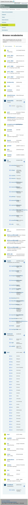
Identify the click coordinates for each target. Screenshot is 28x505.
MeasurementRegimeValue (13, 292)
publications (10, 459)
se (11, 421)
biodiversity (10, 82)
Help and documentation (7, 12)
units (12, 224)
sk (11, 427)
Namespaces (5, 30)
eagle (12, 342)
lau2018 (9, 438)
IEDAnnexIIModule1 (11, 235)
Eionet (7, 9)
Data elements (5, 19)
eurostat (9, 129)
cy (11, 364)
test (8, 470)
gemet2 (9, 145)
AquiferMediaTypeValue (13, 266)
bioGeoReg (13, 165)
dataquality (10, 100)
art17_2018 (10, 77)
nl (11, 410)
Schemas (4, 22)
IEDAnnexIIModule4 (11, 247)
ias (8, 160)
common (9, 90)
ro (11, 418)
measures (13, 178)
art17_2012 (10, 71)
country (13, 490)
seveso (9, 465)
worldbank (10, 484)
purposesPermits (13, 200)
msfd (8, 449)
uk (11, 429)
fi (11, 384)
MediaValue (13, 298)
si (11, 424)
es (11, 381)
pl (11, 412)
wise (8, 479)
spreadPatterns (13, 220)
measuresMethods (13, 187)
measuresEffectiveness (13, 182)
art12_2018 (10, 61)
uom (8, 474)
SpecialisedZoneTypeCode (13, 314)
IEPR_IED (10, 254)
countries (13, 175)
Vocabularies (5, 25)
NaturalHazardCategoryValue (13, 300)
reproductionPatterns (13, 205)
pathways (13, 196)
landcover (10, 334)
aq (8, 50)
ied (8, 229)
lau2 (8, 434)
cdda (8, 86)
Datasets (4, 14)
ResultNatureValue (13, 308)
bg (11, 361)
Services (4, 27)
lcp (8, 443)
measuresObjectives (13, 191)
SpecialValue (13, 318)
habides (9, 155)
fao (8, 135)
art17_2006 (10, 66)
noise (8, 454)
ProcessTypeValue (13, 304)
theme (12, 325)
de (11, 370)
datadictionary (11, 95)
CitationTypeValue (13, 270)
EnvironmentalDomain (13, 280)
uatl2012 (13, 346)
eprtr (8, 112)
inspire (9, 261)
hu (11, 390)
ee (11, 376)
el (11, 378)
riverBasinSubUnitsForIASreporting (13, 210)
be (11, 358)
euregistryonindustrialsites (11, 124)
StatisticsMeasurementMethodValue (13, 321)
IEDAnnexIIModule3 (11, 240)
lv (11, 404)
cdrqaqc (13, 170)
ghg (8, 149)
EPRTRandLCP (11, 117)
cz (11, 367)
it (11, 395)
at (11, 356)
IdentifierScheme (13, 285)
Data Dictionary (12, 9)
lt (11, 398)
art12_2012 (10, 55)
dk (11, 373)
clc (12, 339)
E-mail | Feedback (6, 500)
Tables (3, 17)
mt (11, 407)
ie (11, 393)
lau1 (8, 352)
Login (17, 3)
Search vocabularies (8, 46)
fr (11, 387)
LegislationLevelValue (13, 288)
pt (11, 415)
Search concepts (19, 46)
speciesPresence (13, 215)
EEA (8, 1)
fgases (9, 140)
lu (11, 401)
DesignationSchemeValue (13, 275)
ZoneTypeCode (13, 329)
